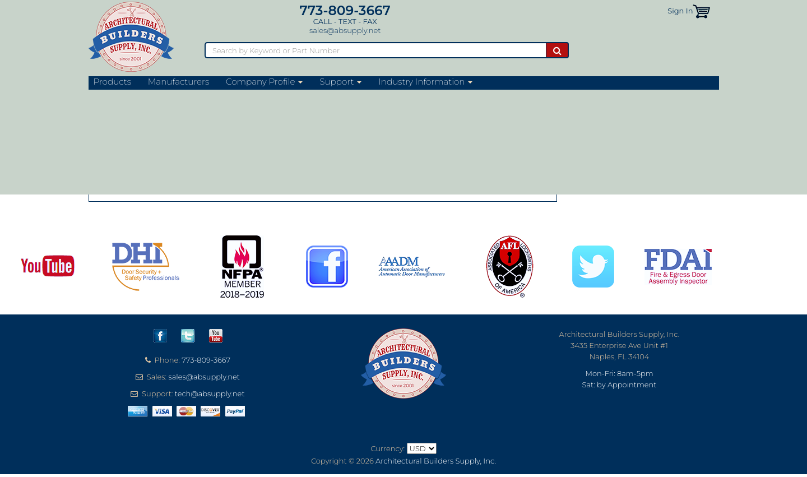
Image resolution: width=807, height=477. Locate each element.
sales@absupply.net (345, 30)
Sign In (680, 10)
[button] (701, 10)
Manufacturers (178, 82)
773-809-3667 (345, 10)
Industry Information (425, 82)
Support (340, 82)
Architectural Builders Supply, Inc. (435, 460)
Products (112, 82)
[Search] (375, 50)
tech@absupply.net (210, 393)
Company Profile (264, 82)
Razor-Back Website (147, 114)
